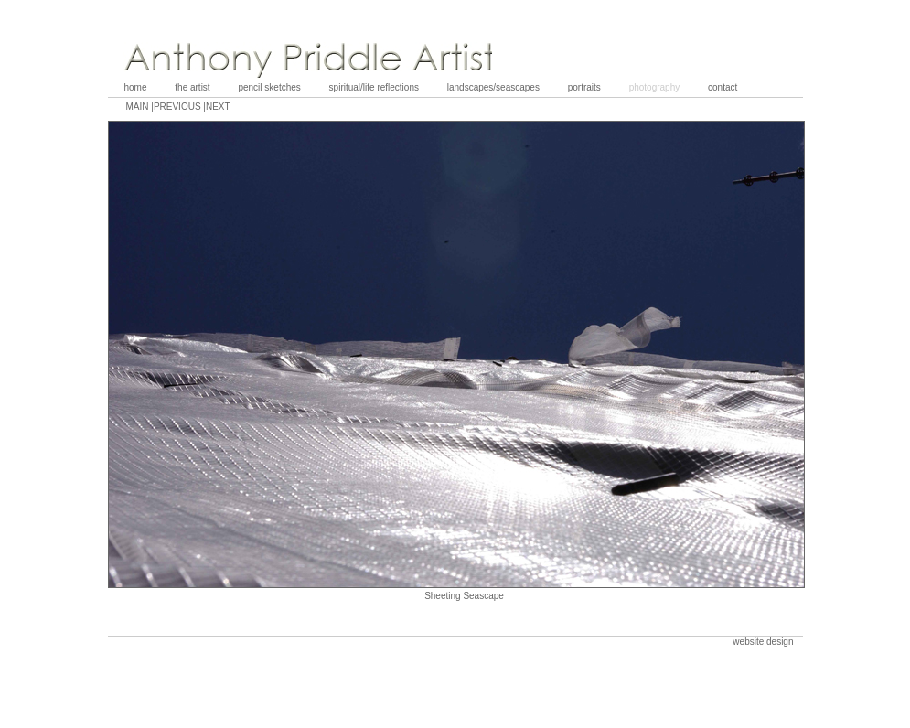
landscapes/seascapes (493, 87)
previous (178, 107)
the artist (192, 87)
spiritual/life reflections (374, 87)
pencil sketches (269, 87)
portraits (584, 87)
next (218, 107)
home (135, 87)
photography (654, 87)
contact (722, 87)
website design (763, 642)
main (139, 107)
